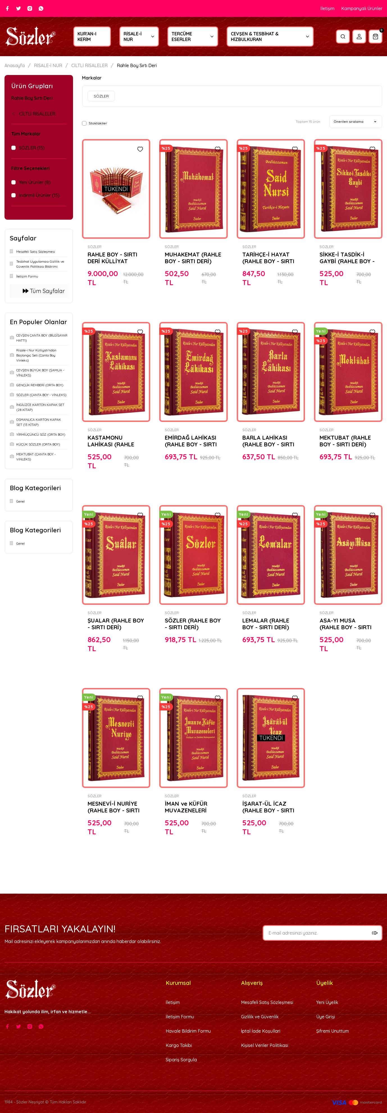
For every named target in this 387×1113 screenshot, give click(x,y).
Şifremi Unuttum (332, 1031)
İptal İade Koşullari (260, 1031)
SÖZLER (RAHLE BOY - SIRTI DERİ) (193, 624)
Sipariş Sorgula (181, 1059)
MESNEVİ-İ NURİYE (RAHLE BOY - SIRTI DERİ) (114, 807)
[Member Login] (359, 36)
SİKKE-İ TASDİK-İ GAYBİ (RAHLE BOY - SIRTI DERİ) (347, 258)
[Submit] (375, 933)
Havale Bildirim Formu (188, 1031)
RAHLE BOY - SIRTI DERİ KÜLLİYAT (112, 258)
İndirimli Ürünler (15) (39, 195)
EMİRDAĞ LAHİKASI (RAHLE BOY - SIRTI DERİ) (191, 441)
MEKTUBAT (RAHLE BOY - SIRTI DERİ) (345, 441)
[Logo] (30, 36)
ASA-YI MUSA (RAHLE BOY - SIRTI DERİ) (346, 624)
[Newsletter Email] (323, 933)
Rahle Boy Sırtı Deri (137, 65)
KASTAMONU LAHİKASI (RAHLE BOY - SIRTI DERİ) (111, 441)
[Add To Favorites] (140, 149)
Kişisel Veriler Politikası (264, 1045)
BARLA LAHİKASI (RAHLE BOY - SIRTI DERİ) (268, 441)
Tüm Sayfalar (44, 290)
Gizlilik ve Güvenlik (260, 1016)
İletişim (327, 8)
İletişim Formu (180, 1016)
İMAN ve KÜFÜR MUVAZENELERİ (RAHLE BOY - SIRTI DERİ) (191, 807)
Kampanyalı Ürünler (362, 8)
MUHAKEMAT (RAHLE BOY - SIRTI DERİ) (193, 258)
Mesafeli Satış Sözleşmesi (267, 1002)
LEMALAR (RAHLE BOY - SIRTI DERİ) (265, 624)
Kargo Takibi (179, 1045)
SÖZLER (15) (32, 148)
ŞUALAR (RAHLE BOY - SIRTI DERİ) (116, 624)
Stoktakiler (98, 123)
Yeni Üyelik (327, 1002)
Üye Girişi (325, 1016)
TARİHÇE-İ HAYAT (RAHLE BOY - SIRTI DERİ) (268, 258)
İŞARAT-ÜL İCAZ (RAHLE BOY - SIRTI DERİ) (268, 807)
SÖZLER (95, 246)
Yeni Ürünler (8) (35, 182)
